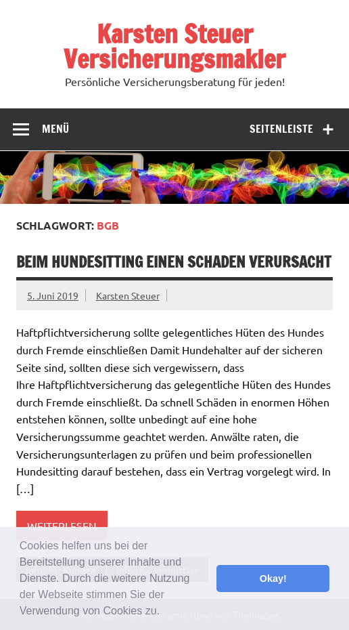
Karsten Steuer (128, 295)
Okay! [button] (273, 578)
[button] (164, 612)
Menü (55, 128)
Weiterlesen (62, 525)
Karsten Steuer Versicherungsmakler (174, 46)
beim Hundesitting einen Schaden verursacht (173, 261)
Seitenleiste (281, 128)
